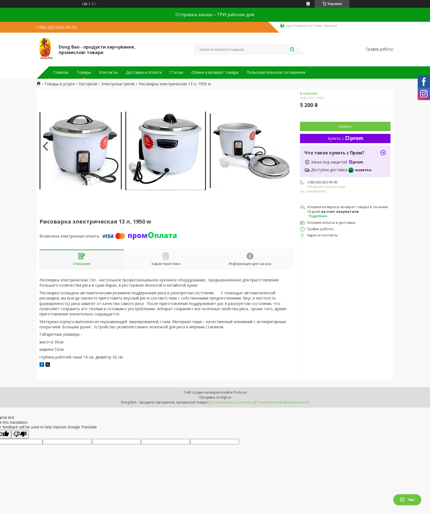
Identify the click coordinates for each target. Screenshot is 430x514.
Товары (84, 72)
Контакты (108, 72)
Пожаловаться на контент (232, 402)
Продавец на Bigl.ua (215, 397)
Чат (407, 499)
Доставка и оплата (144, 72)
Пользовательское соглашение (276, 72)
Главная (61, 72)
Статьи (176, 72)
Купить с (345, 138)
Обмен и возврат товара (214, 72)
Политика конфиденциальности (283, 402)
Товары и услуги (59, 83)
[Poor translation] (20, 434)
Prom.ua (240, 392)
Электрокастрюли (118, 83)
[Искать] (291, 50)
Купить (345, 126)
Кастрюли (88, 83)
